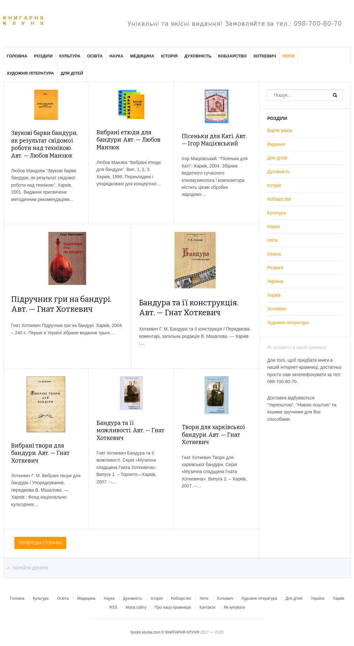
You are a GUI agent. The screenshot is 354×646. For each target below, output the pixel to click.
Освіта (95, 56)
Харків (274, 295)
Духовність (198, 56)
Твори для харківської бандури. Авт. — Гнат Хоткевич (213, 435)
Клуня (23, 20)
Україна (275, 281)
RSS (114, 607)
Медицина (142, 56)
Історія (169, 56)
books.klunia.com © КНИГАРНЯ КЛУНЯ (165, 632)
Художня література (30, 73)
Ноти (289, 56)
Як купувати (234, 607)
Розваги (275, 267)
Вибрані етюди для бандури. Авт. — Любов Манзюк (128, 140)
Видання (276, 144)
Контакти (207, 607)
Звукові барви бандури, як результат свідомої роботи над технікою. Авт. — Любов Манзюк (44, 144)
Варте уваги (279, 130)
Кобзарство (232, 56)
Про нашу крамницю (173, 607)
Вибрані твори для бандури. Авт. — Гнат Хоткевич (40, 453)
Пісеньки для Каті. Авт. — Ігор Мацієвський (214, 140)
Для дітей (72, 73)
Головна (17, 56)
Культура (69, 56)
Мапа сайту (136, 607)
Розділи (43, 56)
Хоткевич (264, 56)
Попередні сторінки (40, 543)
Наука (116, 56)
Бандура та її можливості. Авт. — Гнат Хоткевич (130, 431)
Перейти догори (30, 568)
